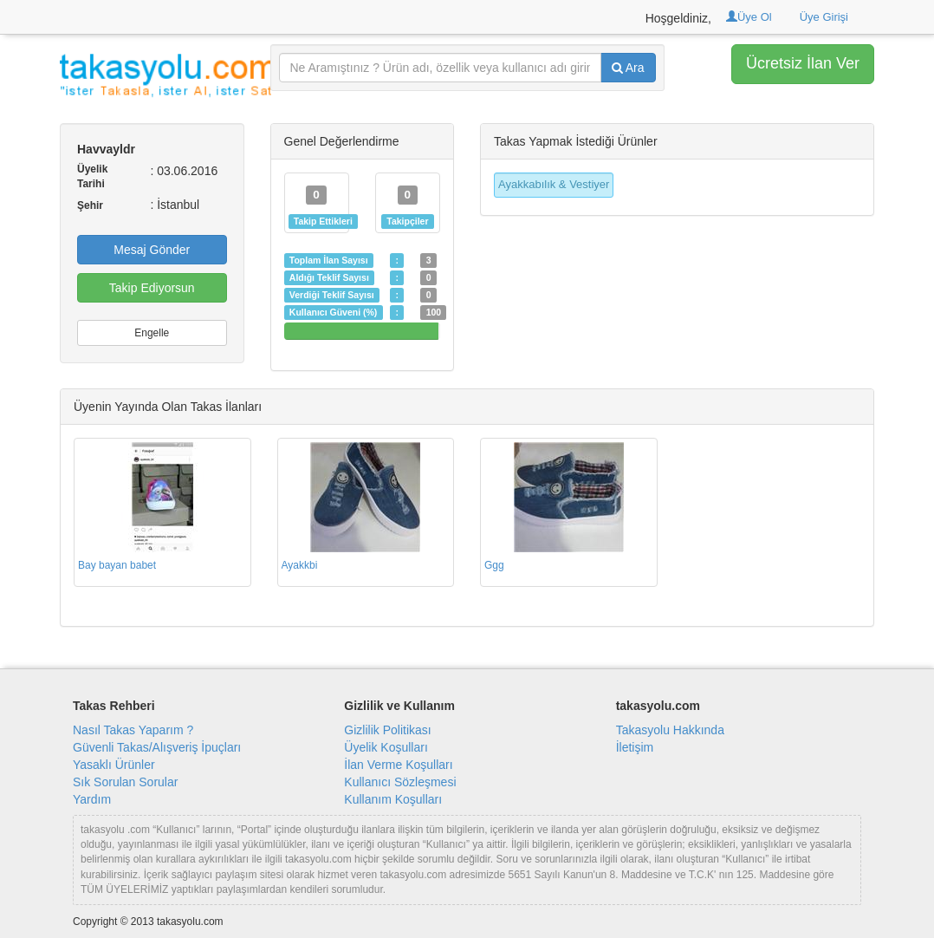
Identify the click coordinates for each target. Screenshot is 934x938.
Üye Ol (749, 16)
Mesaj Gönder (152, 250)
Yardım (92, 799)
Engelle (151, 333)
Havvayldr (106, 149)
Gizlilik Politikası (387, 730)
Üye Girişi (824, 16)
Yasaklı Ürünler (114, 765)
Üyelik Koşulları (385, 747)
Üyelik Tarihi (92, 176)
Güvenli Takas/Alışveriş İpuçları (157, 747)
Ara (628, 68)
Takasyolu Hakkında (670, 730)
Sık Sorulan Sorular (125, 782)
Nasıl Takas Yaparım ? (133, 730)
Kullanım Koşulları (393, 799)
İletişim (635, 747)
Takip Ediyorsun (152, 288)
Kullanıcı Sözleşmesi (400, 782)
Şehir (90, 205)
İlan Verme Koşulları (398, 765)
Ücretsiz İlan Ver (802, 63)
